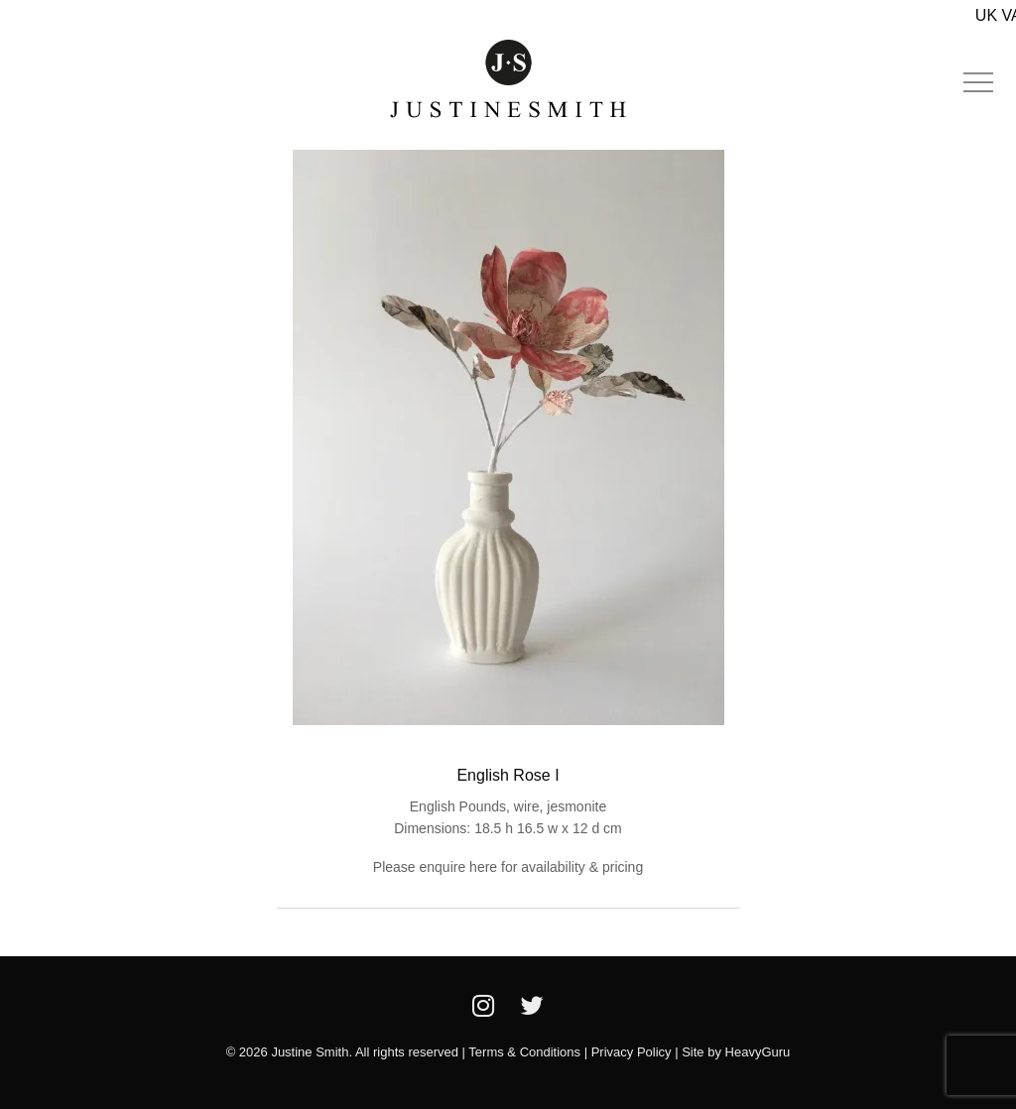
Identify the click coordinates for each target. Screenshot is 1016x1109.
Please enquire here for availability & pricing (508, 867)
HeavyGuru (758, 1052)
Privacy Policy (631, 1052)
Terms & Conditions (524, 1052)
